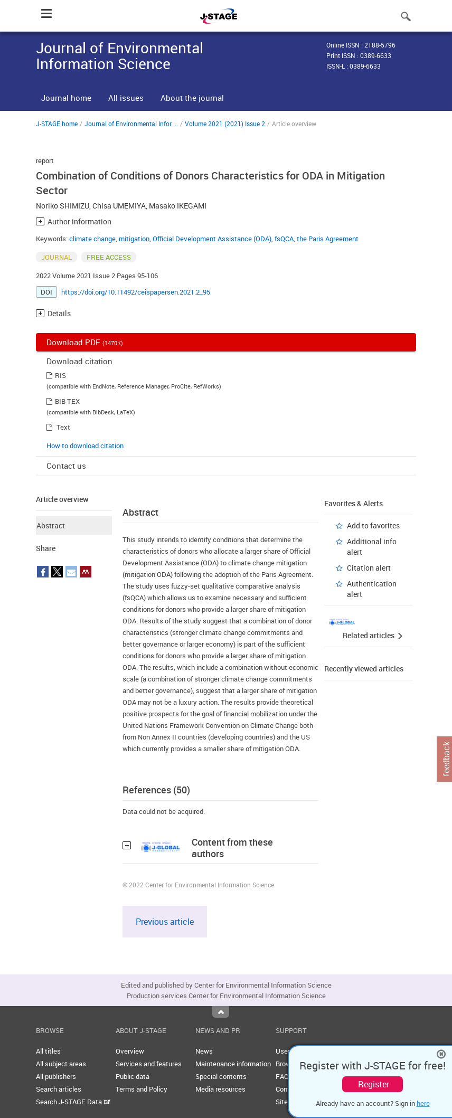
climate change (92, 238)
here (423, 1103)
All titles (48, 1051)
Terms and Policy (141, 1089)
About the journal (192, 97)
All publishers (56, 1076)
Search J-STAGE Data (73, 1101)
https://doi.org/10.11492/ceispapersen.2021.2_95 (135, 292)
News (204, 1051)
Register (373, 1084)
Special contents (221, 1076)
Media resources (220, 1089)
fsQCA (284, 238)
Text (63, 427)
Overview (130, 1051)
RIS (60, 375)
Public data (132, 1076)
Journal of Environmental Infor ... (131, 123)
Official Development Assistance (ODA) (212, 238)
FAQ (282, 1076)
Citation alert (369, 568)
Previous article (165, 921)
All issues (126, 97)
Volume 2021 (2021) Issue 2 (225, 123)
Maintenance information (233, 1063)
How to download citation (85, 445)
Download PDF (84, 342)
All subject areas (61, 1063)
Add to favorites (373, 525)
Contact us (66, 465)
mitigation (134, 238)
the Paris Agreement (328, 238)
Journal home (66, 97)
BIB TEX (67, 401)
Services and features (149, 1063)
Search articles (58, 1089)
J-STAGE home (57, 123)
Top (220, 1012)
